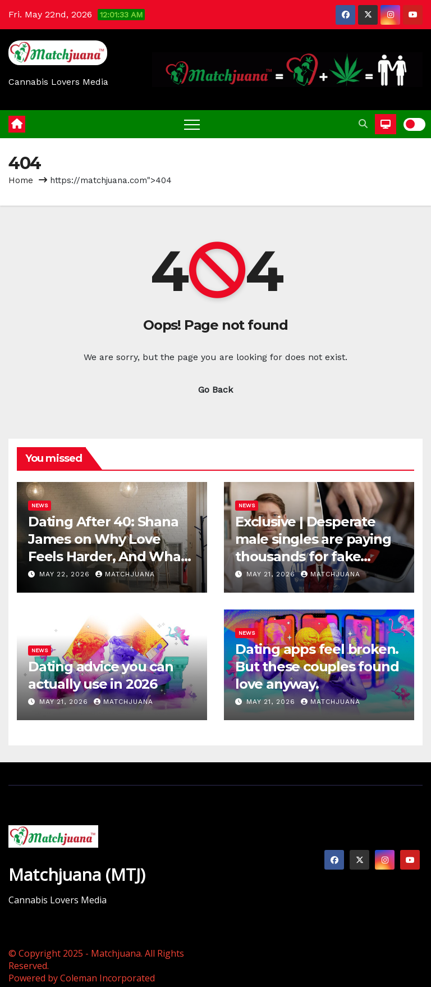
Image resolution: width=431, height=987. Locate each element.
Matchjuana (125, 574)
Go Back (215, 389)
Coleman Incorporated (107, 978)
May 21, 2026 (272, 574)
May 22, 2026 (66, 574)
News (39, 505)
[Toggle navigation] (192, 124)
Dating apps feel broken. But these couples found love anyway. (316, 666)
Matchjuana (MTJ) (76, 874)
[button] (363, 124)
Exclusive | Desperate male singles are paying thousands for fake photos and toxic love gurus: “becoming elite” (313, 556)
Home (20, 180)
